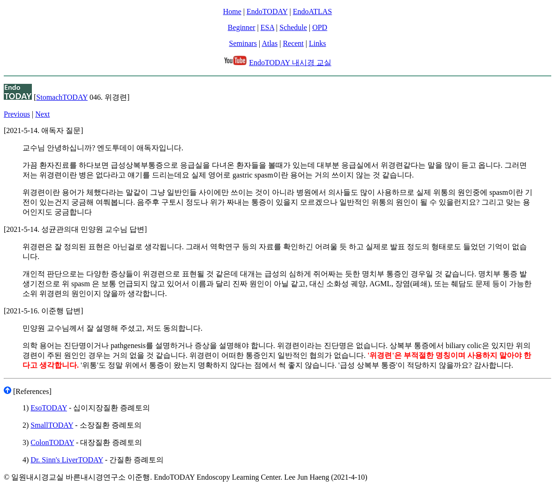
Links (317, 43)
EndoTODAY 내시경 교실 (290, 63)
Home (232, 11)
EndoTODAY (267, 11)
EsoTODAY (48, 408)
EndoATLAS (312, 11)
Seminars (243, 43)
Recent (293, 43)
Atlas (270, 43)
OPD (319, 27)
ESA (267, 27)
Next (42, 114)
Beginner (241, 27)
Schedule (293, 27)
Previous (17, 114)
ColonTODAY (52, 442)
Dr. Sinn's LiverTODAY (66, 460)
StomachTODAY (62, 97)
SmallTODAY (51, 425)
